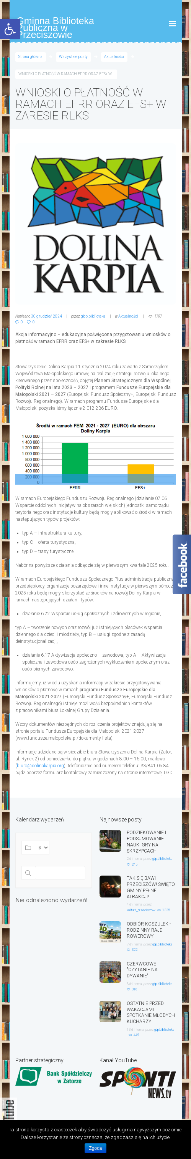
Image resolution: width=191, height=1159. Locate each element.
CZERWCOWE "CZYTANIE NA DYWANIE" (142, 970)
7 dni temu (134, 944)
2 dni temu (134, 859)
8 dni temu (134, 984)
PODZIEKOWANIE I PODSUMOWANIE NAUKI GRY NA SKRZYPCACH (146, 841)
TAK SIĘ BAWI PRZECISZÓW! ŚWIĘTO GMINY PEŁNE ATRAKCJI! (151, 887)
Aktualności (114, 57)
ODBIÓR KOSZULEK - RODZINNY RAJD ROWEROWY (149, 930)
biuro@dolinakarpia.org (40, 765)
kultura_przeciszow (141, 910)
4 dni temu (134, 904)
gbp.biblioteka (93, 316)
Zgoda (95, 1148)
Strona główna (30, 57)
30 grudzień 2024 (46, 316)
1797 (158, 316)
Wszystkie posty (73, 57)
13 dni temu (135, 1030)
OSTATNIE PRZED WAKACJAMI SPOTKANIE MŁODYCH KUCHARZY (151, 1012)
